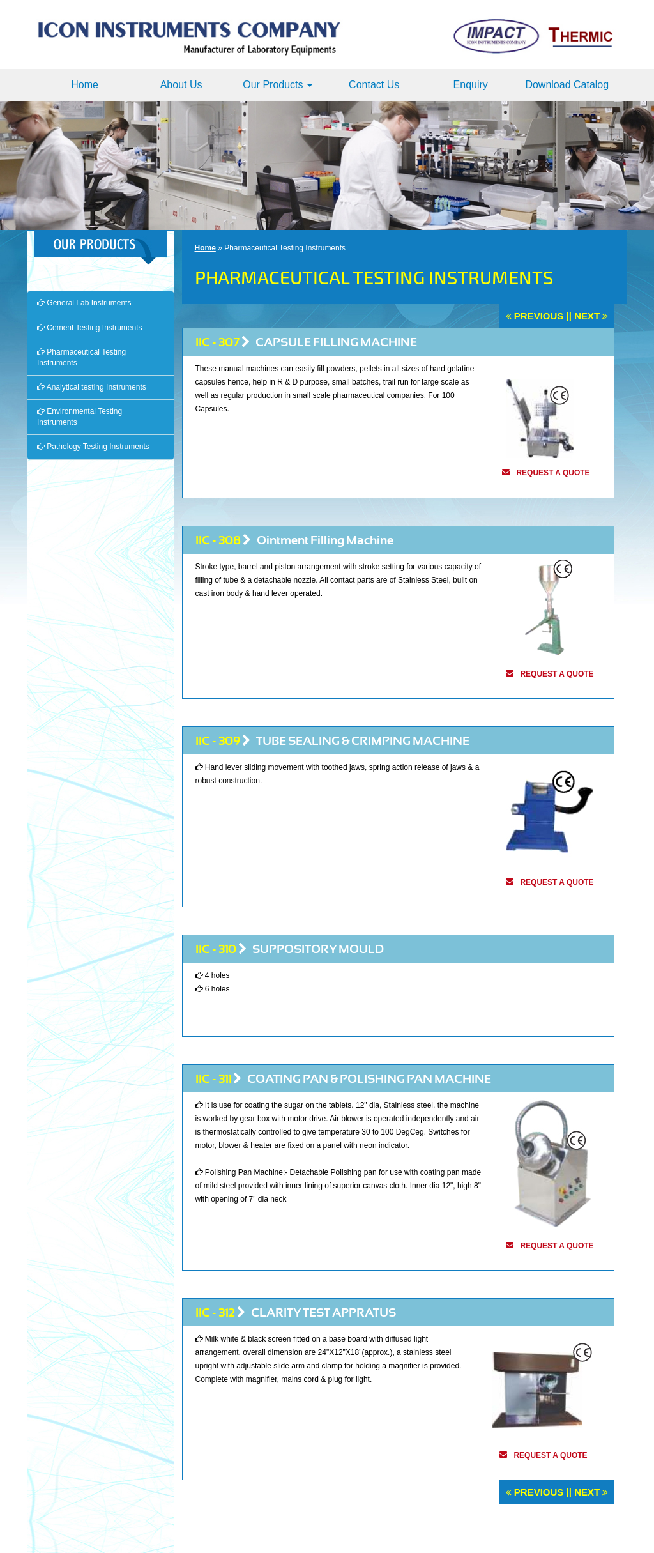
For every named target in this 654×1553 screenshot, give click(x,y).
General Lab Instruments (84, 302)
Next (587, 315)
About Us (181, 84)
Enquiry (470, 84)
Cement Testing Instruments (89, 327)
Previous (539, 315)
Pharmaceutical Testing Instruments (81, 357)
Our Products (277, 84)
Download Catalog (567, 84)
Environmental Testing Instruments (79, 417)
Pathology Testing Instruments (93, 446)
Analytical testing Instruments (91, 387)
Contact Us (374, 84)
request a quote (552, 472)
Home (84, 84)
